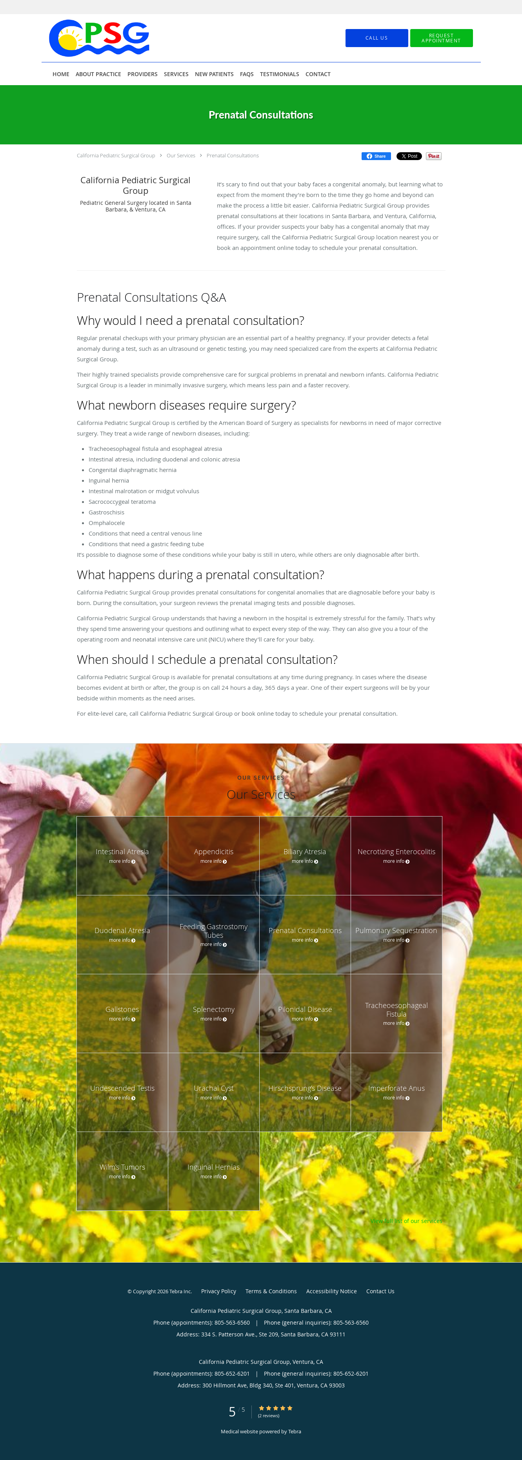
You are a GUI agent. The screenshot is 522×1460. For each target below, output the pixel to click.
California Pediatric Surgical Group (116, 155)
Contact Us (380, 1291)
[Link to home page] (88, 38)
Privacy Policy (218, 1291)
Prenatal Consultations (233, 155)
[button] (441, 38)
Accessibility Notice (331, 1291)
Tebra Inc (180, 1291)
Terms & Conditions (271, 1291)
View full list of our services (406, 1221)
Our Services (181, 155)
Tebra (294, 1431)
